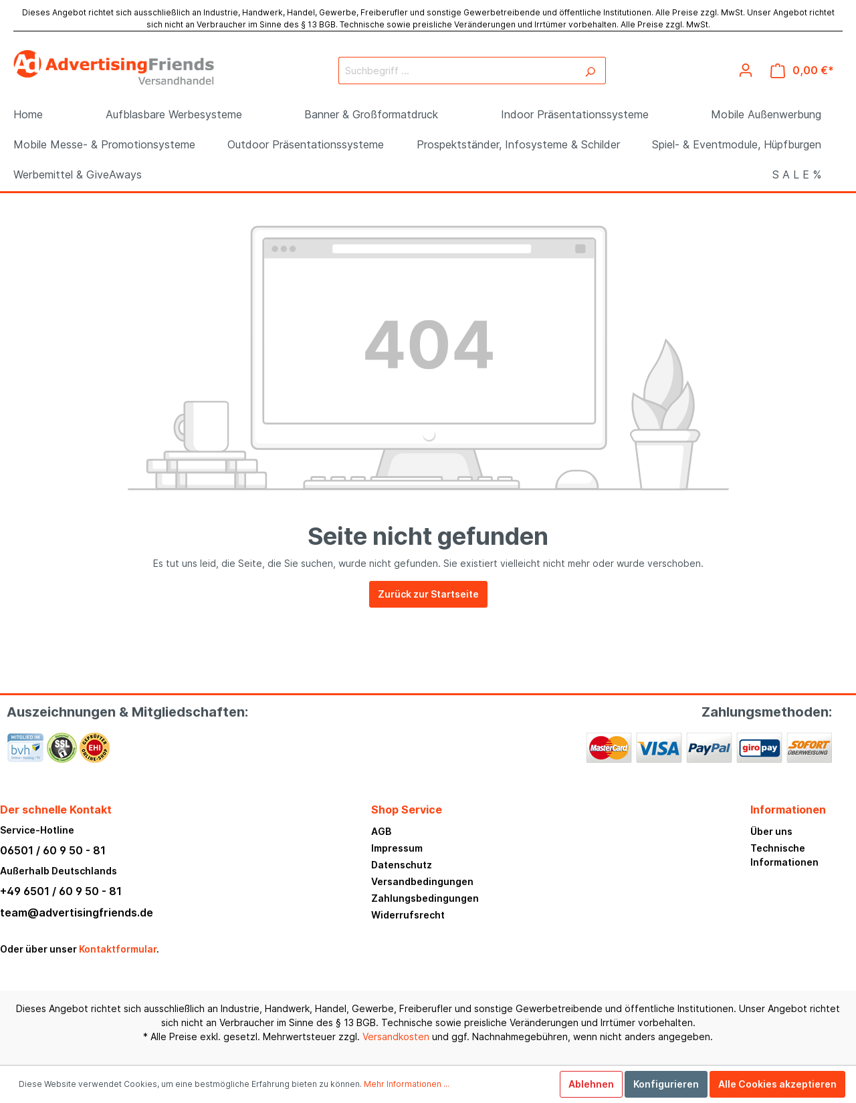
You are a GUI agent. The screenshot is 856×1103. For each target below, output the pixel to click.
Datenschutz (401, 864)
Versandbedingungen (422, 881)
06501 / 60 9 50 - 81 (53, 850)
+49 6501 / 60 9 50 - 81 (61, 891)
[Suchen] (590, 70)
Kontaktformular (117, 949)
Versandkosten (395, 1036)
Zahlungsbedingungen (425, 898)
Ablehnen (591, 1084)
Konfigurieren (666, 1084)
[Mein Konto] (746, 70)
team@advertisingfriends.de (76, 912)
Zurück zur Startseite (428, 594)
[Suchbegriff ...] (456, 70)
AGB (381, 831)
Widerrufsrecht (408, 915)
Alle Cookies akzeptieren (777, 1084)
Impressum (397, 848)
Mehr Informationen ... (406, 1084)
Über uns (771, 831)
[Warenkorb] (802, 70)
